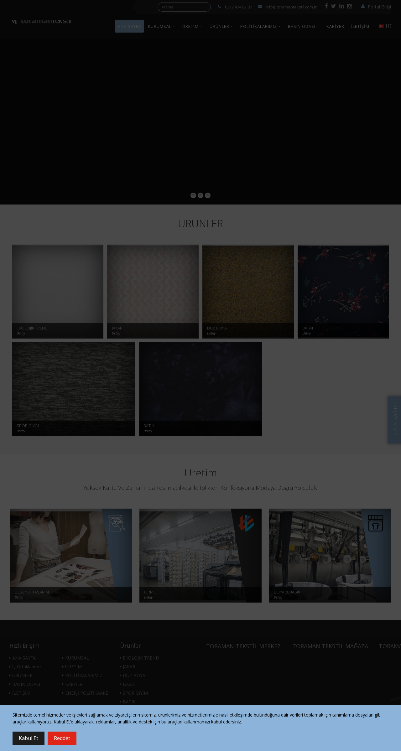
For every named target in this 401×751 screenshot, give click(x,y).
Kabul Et (28, 738)
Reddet (62, 738)
